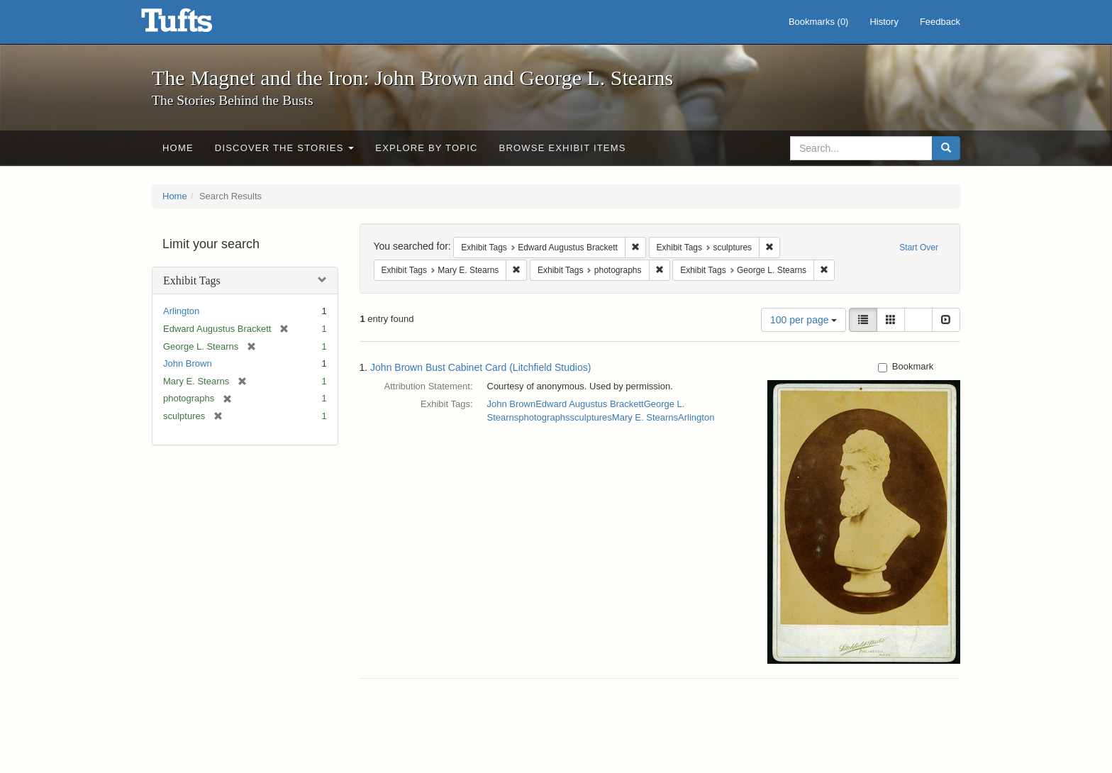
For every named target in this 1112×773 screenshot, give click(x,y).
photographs (543, 417)
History (883, 21)
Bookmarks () (819, 21)
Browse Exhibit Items (562, 148)
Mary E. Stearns (645, 417)
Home (178, 148)
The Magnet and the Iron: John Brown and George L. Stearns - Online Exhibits (194, 25)
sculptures (591, 417)
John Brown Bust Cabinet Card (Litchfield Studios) (480, 367)
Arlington (181, 311)
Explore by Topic (426, 148)
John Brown (187, 363)
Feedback (940, 21)
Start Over (918, 247)
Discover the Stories (285, 148)
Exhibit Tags (192, 280)
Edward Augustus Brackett (589, 404)
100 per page (803, 320)
